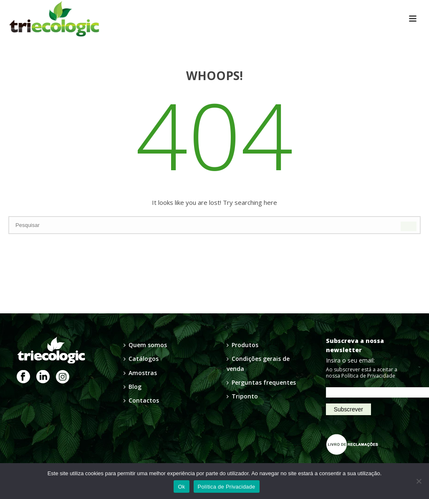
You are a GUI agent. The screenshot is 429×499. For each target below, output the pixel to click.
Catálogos (141, 359)
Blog (132, 387)
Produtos (242, 345)
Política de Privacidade (368, 375)
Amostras (140, 373)
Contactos (141, 400)
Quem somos (145, 345)
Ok (181, 487)
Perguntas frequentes (261, 382)
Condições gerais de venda (258, 363)
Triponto (242, 396)
